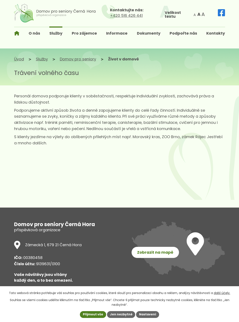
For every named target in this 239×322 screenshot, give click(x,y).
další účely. (222, 293)
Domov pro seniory (78, 59)
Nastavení (147, 314)
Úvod (19, 59)
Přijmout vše (93, 314)
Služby (42, 59)
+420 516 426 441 (130, 15)
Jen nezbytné (121, 314)
